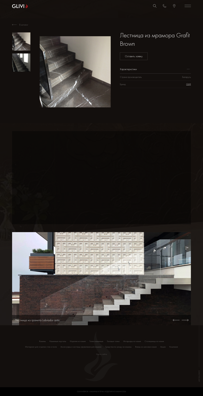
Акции (163, 346)
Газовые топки (113, 341)
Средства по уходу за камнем (118, 346)
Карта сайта (101, 354)
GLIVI (188, 84)
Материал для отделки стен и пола (41, 346)
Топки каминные (96, 341)
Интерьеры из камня (132, 341)
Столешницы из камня (154, 341)
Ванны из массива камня (146, 346)
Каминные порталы (57, 341)
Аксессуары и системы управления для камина (80, 346)
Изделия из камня (78, 341)
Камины (42, 341)
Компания (173, 346)
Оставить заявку (134, 56)
